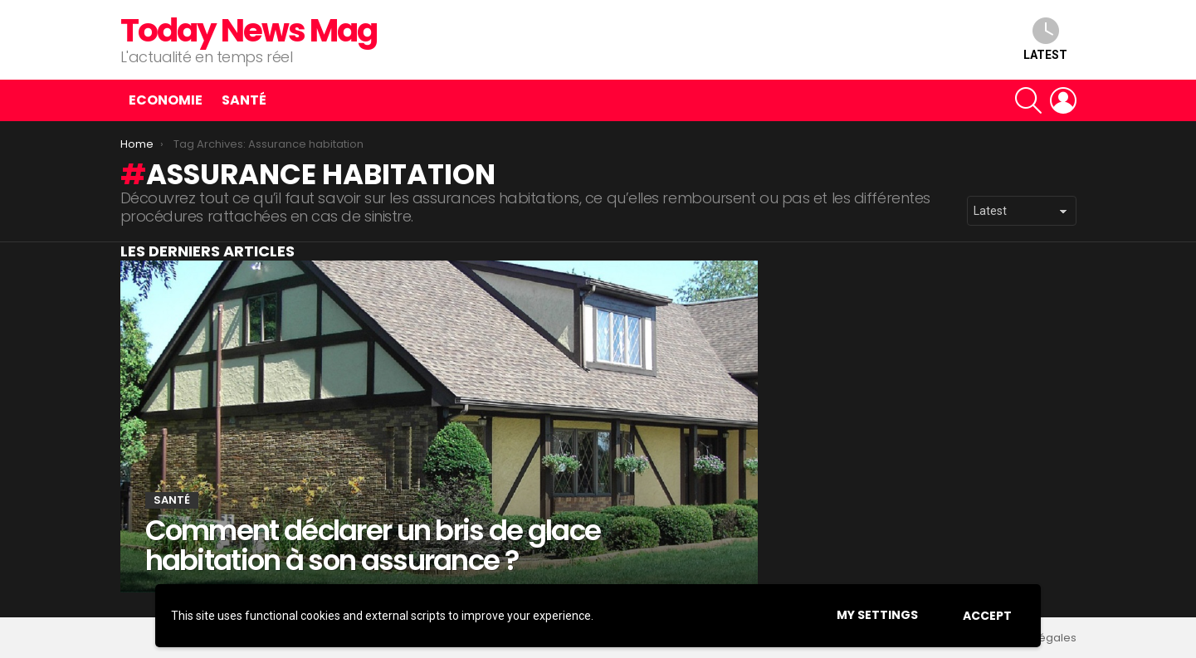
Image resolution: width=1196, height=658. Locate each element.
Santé (244, 100)
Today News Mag (249, 30)
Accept (987, 615)
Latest (1045, 39)
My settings (877, 615)
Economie (166, 100)
